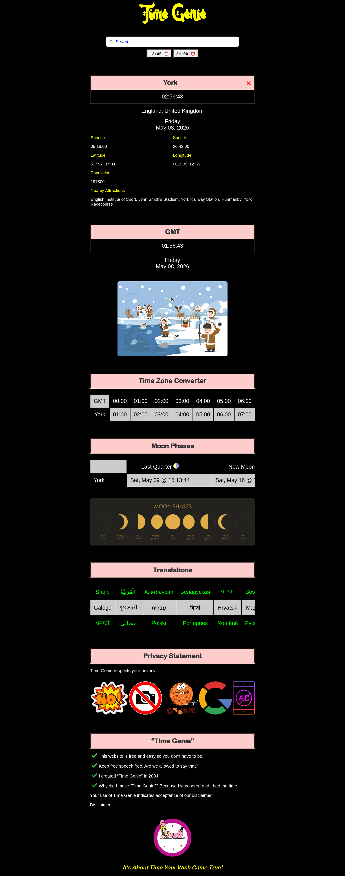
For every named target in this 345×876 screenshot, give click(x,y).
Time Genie (173, 14)
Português (195, 623)
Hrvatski (227, 608)
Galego (103, 608)
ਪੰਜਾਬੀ (103, 623)
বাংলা (227, 591)
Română (227, 623)
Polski (158, 623)
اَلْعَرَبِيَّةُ (128, 592)
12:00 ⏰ (159, 54)
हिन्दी (195, 608)
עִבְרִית (159, 608)
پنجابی (128, 623)
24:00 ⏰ (185, 54)
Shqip (102, 592)
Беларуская (195, 592)
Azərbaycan (158, 592)
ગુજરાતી (128, 607)
